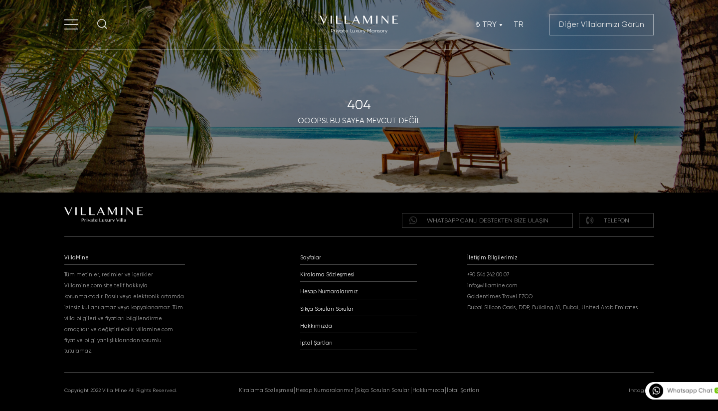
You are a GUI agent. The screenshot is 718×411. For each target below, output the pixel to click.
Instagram (641, 390)
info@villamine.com (492, 285)
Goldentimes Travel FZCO (500, 296)
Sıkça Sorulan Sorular (327, 309)
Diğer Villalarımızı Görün (601, 24)
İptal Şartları (316, 343)
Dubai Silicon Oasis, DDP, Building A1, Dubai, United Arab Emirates (552, 307)
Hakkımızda (316, 326)
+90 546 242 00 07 (488, 274)
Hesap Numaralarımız (329, 291)
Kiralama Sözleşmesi (327, 274)
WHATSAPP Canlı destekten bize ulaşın (478, 220)
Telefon (607, 220)
